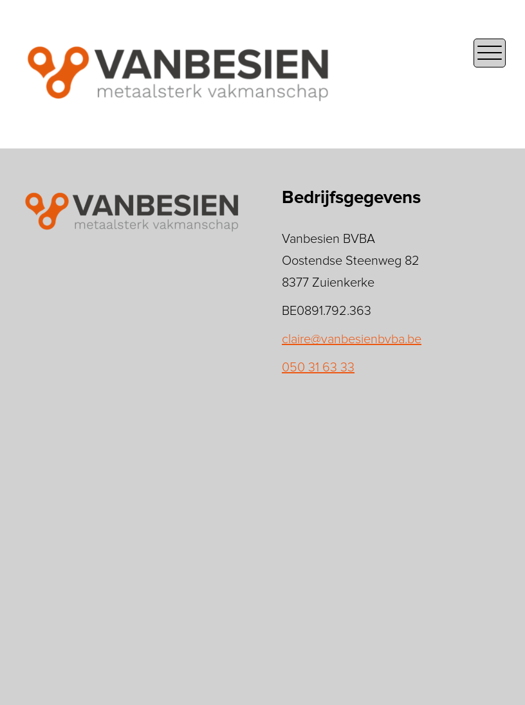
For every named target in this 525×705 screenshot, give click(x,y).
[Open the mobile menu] (490, 53)
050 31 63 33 (318, 367)
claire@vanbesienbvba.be (351, 339)
